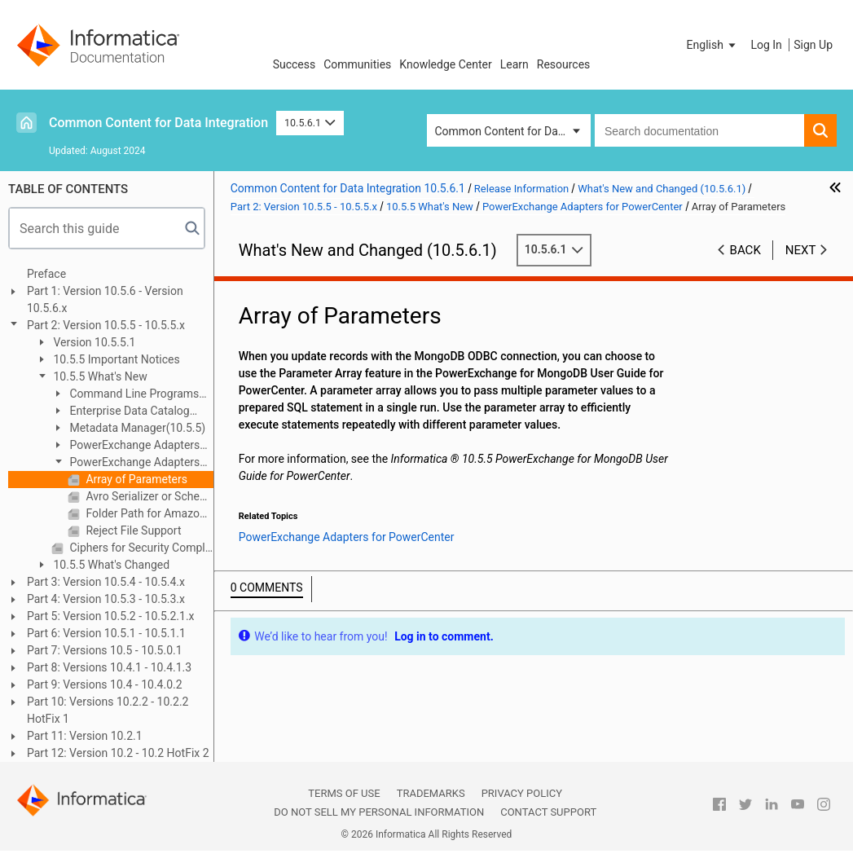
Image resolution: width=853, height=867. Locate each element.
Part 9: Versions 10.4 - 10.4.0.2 (104, 684)
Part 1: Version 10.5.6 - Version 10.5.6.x (105, 299)
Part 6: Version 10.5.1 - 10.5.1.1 (106, 633)
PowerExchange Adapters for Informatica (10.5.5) (125, 446)
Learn (514, 64)
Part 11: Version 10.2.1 (85, 735)
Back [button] (745, 250)
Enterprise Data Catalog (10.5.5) (120, 412)
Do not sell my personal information (379, 812)
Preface (46, 273)
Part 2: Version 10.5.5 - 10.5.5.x (106, 325)
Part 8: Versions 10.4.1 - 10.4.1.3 (109, 667)
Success (294, 64)
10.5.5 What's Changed (110, 564)
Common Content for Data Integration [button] (513, 131)
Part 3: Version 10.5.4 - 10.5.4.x (106, 581)
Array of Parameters (135, 479)
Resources (564, 64)
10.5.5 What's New (99, 376)
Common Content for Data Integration (158, 122)
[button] (713, 45)
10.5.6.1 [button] (310, 123)
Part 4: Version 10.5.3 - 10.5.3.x (106, 598)
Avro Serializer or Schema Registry (148, 496)
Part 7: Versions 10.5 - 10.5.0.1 (104, 650)
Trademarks (431, 793)
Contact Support (548, 812)
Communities (357, 64)
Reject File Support (132, 530)
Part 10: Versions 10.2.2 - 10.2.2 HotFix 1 (107, 710)
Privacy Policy (521, 793)
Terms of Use (344, 793)
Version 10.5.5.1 (93, 342)
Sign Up (813, 44)
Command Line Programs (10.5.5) (125, 395)
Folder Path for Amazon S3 (148, 513)
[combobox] (699, 130)
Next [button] (800, 250)
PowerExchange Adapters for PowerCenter (125, 463)
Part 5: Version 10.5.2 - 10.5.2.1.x (111, 616)
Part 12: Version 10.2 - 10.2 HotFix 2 (118, 752)
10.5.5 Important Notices (115, 359)
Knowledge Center (445, 64)
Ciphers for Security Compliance (140, 547)
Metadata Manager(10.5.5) (136, 427)
